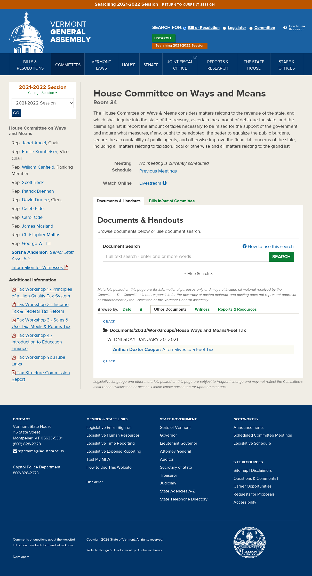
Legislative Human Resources (113, 435)
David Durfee (35, 200)
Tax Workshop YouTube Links (38, 360)
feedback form (39, 545)
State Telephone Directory (183, 499)
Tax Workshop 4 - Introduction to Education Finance (37, 341)
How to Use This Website (109, 467)
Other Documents (170, 309)
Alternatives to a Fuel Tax (163, 350)
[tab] (119, 201)
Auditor (166, 459)
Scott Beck (33, 182)
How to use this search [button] (268, 247)
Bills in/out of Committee (172, 201)
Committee (263, 27)
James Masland (37, 226)
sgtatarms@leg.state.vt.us (38, 451)
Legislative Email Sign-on (109, 427)
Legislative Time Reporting (110, 443)
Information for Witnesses (40, 268)
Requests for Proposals (254, 494)
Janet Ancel (34, 143)
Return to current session (188, 4)
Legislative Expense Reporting (113, 451)
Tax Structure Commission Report (41, 376)
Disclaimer (94, 482)
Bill (143, 309)
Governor (168, 435)
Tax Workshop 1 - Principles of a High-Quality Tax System (42, 292)
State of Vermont (175, 427)
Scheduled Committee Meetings (263, 435)
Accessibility (245, 502)
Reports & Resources (237, 309)
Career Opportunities (252, 486)
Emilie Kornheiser (39, 152)
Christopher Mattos (41, 235)
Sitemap (241, 470)
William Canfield (38, 167)
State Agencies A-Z (177, 491)
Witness (202, 309)
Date (127, 309)
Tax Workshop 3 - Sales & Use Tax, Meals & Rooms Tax (41, 323)
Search (164, 38)
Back (109, 321)
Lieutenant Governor (178, 443)
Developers (21, 557)
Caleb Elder (33, 209)
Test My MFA (98, 459)
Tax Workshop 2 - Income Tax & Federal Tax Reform (40, 308)
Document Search (198, 246)
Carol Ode (32, 217)
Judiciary (168, 483)
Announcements (248, 427)
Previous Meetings (158, 171)
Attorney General (175, 451)
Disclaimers (261, 470)
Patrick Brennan (38, 191)
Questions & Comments (255, 478)
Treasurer (168, 475)
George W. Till (36, 243)
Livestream (150, 183)
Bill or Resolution (202, 27)
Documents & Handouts (119, 201)
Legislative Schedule (252, 443)
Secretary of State (176, 467)
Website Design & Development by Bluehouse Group (124, 550)
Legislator (235, 27)
